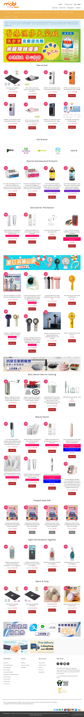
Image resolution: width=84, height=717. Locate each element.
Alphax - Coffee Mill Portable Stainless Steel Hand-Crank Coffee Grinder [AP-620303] (12, 398)
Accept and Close (77, 714)
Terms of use (6, 679)
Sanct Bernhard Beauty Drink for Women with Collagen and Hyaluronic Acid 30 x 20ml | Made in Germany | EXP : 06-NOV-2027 (32, 186)
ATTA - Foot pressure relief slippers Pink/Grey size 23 (32, 120)
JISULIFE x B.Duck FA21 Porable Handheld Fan (72, 296)
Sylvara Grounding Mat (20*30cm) (12, 88)
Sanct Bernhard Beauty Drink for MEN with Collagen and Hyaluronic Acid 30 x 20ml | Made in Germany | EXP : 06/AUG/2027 (12, 186)
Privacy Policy (7, 677)
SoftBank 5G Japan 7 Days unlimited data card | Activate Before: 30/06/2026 (52, 524)
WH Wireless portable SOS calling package (72, 120)
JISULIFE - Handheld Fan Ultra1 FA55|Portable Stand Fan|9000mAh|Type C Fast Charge (52, 336)
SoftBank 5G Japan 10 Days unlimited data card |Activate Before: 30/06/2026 (32, 524)
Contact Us (6, 683)
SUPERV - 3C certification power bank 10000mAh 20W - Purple (12, 120)
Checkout (78, 7)
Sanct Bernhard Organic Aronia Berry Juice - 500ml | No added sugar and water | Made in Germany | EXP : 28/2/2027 (72, 186)
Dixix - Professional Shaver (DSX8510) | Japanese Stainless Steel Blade (72, 232)
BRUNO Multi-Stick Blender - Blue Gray (72, 397)
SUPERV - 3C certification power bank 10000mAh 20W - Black (52, 120)
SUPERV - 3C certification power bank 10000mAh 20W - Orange (72, 88)
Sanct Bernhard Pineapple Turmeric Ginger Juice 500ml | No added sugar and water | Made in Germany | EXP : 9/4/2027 (52, 186)
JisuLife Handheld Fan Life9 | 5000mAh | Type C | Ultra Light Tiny (52, 297)
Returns (41, 667)
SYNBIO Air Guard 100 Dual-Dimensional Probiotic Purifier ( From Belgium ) (32, 564)
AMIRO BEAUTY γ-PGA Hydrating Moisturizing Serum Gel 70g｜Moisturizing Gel (12, 232)
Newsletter (42, 672)
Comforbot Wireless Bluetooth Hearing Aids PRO (52, 231)
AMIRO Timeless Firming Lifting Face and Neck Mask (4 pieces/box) (32, 441)
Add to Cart (12, 95)
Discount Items (25, 665)
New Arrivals (17, 12)
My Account (55, 7)
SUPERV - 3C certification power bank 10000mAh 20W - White (52, 88)
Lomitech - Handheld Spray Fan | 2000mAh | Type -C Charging (12, 333)
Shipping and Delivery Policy (10, 674)
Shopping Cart (70, 7)
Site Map (23, 667)
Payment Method (8, 672)
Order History (42, 665)
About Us (5, 663)
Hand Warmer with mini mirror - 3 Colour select (72, 604)
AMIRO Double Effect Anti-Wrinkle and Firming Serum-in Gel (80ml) (32, 232)
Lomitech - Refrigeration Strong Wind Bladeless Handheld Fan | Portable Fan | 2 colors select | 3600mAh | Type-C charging (32, 340)
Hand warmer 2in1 (52, 604)
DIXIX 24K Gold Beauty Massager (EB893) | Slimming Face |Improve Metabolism (72, 441)
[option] (12, 101)
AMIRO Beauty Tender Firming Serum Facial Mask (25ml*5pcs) (12, 474)
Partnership (6, 681)
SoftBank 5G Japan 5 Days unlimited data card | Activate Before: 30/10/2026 (72, 524)
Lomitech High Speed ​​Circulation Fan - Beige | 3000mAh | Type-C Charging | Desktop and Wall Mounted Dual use (32, 298)
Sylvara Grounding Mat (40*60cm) (32, 604)
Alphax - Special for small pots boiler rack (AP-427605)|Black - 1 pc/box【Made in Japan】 (32, 398)
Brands (23, 663)
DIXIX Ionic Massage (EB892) (52, 474)
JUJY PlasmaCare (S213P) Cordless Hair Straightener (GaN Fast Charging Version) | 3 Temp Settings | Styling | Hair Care (12, 442)
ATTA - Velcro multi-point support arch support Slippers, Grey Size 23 (32, 89)
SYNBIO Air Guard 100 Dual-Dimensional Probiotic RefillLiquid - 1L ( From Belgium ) (12, 564)
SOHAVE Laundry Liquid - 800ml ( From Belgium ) (52, 563)
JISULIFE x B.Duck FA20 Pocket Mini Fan (72, 333)
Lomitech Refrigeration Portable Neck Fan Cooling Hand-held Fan (12, 296)
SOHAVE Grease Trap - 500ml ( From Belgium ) (72, 563)
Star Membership (8, 665)
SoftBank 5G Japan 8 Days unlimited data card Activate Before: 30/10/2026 (12, 524)
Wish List (41, 670)
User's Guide (6, 670)
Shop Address (7, 667)
